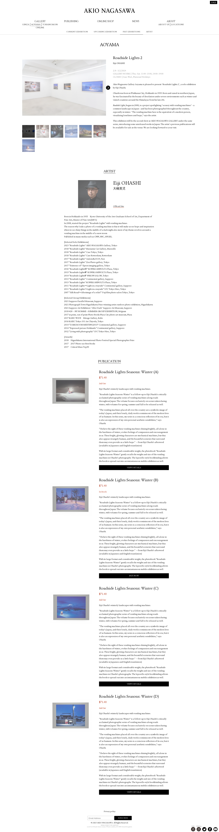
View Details (134, 468)
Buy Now (134, 576)
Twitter (204, 829)
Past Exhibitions (131, 31)
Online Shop (105, 21)
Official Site (118, 206)
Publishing (71, 21)
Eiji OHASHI (119, 63)
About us (163, 24)
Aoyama (36, 24)
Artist (149, 31)
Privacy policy (109, 812)
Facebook (210, 829)
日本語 (213, 2)
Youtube (215, 829)
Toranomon (50, 24)
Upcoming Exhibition (105, 31)
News (135, 21)
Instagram (193, 829)
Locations (177, 24)
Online (40, 27)
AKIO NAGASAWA (109, 10)
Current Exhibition (77, 31)
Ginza (25, 24)
